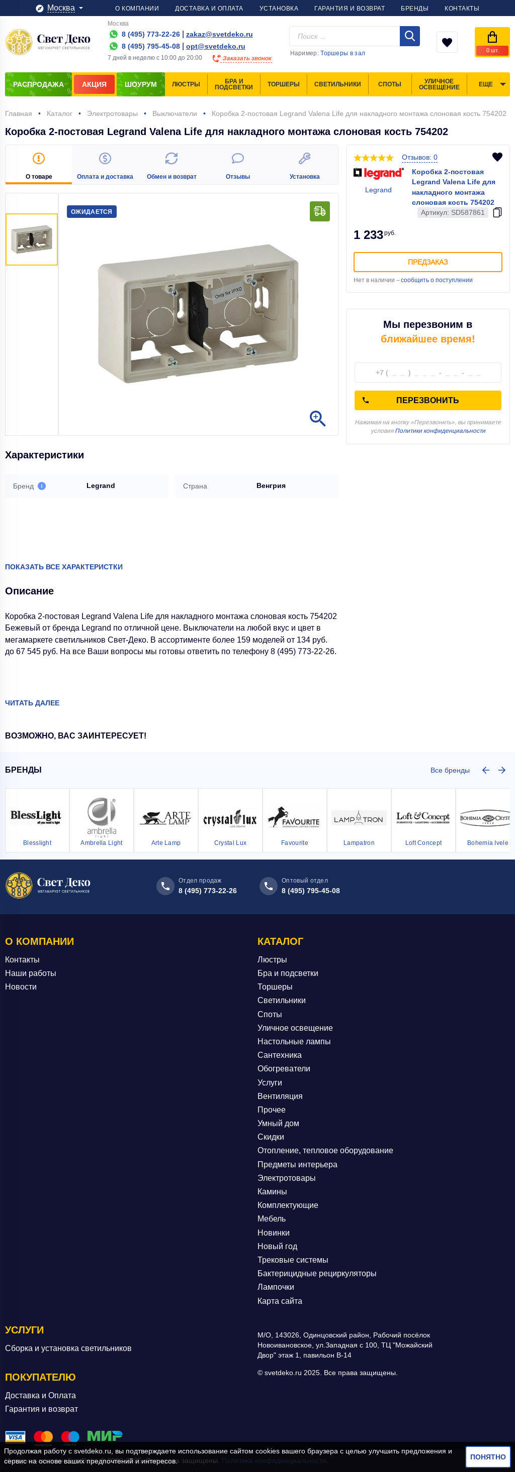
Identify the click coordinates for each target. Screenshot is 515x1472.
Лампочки (276, 1287)
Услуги (270, 1082)
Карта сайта (280, 1301)
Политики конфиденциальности (440, 430)
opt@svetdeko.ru (215, 46)
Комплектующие (288, 1205)
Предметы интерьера (297, 1164)
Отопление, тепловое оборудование (325, 1150)
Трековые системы (293, 1260)
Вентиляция (280, 1096)
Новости (21, 987)
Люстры (272, 959)
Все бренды (450, 770)
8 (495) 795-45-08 (311, 891)
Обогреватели (284, 1068)
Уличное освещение (295, 1028)
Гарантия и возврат (41, 1409)
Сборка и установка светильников (68, 1348)
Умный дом (278, 1123)
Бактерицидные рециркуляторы (317, 1273)
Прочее (272, 1110)
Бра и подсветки (288, 973)
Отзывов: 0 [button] (420, 157)
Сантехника (280, 1055)
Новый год (277, 1246)
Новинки (274, 1233)
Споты (270, 1014)
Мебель (272, 1218)
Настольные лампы (294, 1041)
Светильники (282, 1000)
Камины (272, 1191)
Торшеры (275, 987)
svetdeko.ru (92, 1451)
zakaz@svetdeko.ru (219, 34)
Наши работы (30, 973)
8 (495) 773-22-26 (208, 891)
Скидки (271, 1137)
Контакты (22, 959)
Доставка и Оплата (40, 1395)
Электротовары (287, 1178)
